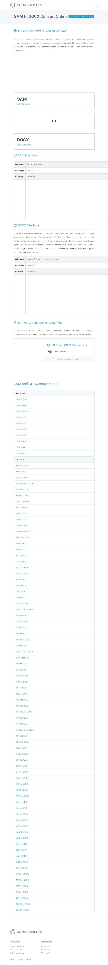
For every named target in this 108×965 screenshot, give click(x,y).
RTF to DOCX (21, 555)
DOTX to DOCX (22, 489)
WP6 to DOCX (22, 820)
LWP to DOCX (22, 513)
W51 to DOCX (22, 838)
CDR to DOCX (22, 622)
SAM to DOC (21, 399)
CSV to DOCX (22, 628)
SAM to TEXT (22, 441)
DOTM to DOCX (22, 658)
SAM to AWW (21, 405)
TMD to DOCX (22, 778)
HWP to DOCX (22, 682)
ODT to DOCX (22, 519)
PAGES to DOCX (23, 538)
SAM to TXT (21, 447)
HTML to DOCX (22, 874)
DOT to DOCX (22, 646)
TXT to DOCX (21, 562)
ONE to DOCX (22, 526)
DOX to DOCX (22, 892)
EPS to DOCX (21, 634)
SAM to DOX (21, 417)
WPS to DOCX (22, 574)
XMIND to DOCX (23, 910)
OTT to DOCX (22, 724)
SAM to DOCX (22, 411)
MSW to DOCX (22, 700)
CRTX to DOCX (22, 604)
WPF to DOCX (22, 826)
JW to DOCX (21, 856)
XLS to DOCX (21, 586)
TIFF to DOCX (22, 886)
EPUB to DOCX (22, 495)
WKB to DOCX (22, 844)
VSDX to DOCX (22, 796)
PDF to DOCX (21, 543)
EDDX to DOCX (22, 640)
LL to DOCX (21, 688)
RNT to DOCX (22, 862)
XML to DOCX (22, 898)
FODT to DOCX (22, 676)
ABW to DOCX (22, 465)
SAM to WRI (21, 453)
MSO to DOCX (22, 694)
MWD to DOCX (22, 706)
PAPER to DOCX (23, 904)
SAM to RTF (21, 435)
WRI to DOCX (21, 580)
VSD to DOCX (22, 790)
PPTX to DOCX (22, 742)
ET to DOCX (21, 670)
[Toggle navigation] (97, 6)
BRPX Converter (17, 953)
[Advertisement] (54, 73)
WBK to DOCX (22, 802)
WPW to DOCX (22, 832)
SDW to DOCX (22, 766)
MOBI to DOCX (22, 880)
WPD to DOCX (22, 568)
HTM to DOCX (22, 507)
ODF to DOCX (22, 718)
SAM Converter (23, 104)
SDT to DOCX (22, 760)
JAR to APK (45, 950)
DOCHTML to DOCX (24, 610)
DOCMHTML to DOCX (25, 483)
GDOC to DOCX (22, 501)
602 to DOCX (21, 850)
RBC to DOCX (22, 754)
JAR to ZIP (45, 953)
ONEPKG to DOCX (24, 531)
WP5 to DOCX (22, 814)
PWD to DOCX (22, 748)
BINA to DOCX (22, 868)
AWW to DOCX (22, 471)
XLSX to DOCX (22, 592)
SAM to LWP (21, 423)
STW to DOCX (22, 772)
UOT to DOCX (22, 784)
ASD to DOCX (22, 598)
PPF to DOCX (21, 736)
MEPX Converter (17, 946)
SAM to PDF (21, 429)
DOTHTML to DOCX (24, 652)
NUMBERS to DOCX (24, 712)
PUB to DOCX (22, 550)
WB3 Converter (16, 950)
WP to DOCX (21, 808)
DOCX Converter (24, 145)
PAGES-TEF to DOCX (25, 730)
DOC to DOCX (22, 477)
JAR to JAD (45, 946)
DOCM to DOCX (23, 616)
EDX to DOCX (22, 664)
